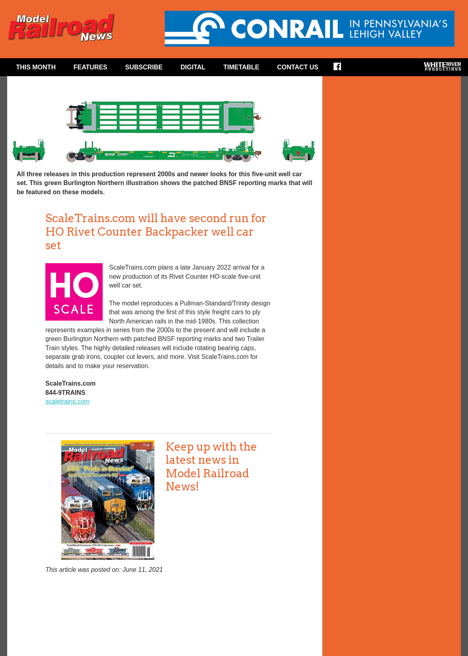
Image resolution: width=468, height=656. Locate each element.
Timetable (241, 67)
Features (90, 67)
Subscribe (144, 67)
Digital (193, 67)
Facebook (342, 69)
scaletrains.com (67, 401)
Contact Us (297, 67)
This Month (36, 67)
